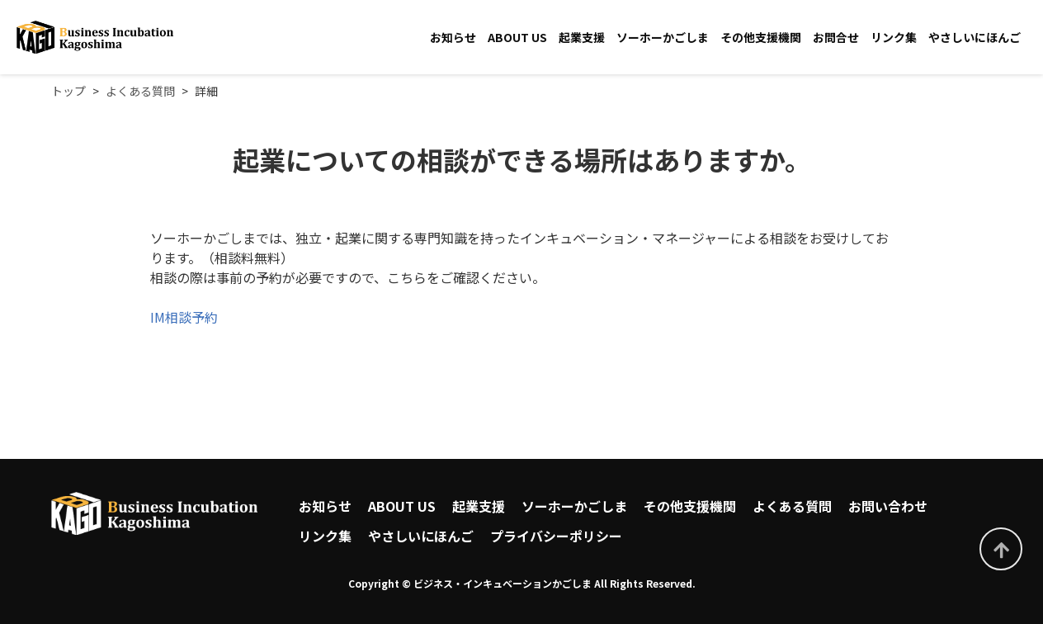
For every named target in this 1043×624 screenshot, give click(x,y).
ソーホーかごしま (662, 37)
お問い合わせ (887, 506)
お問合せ (836, 37)
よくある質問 (792, 506)
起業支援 (582, 37)
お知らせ (453, 37)
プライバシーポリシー (556, 536)
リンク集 (894, 37)
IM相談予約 (184, 317)
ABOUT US (517, 37)
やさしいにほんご (974, 37)
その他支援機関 (760, 37)
